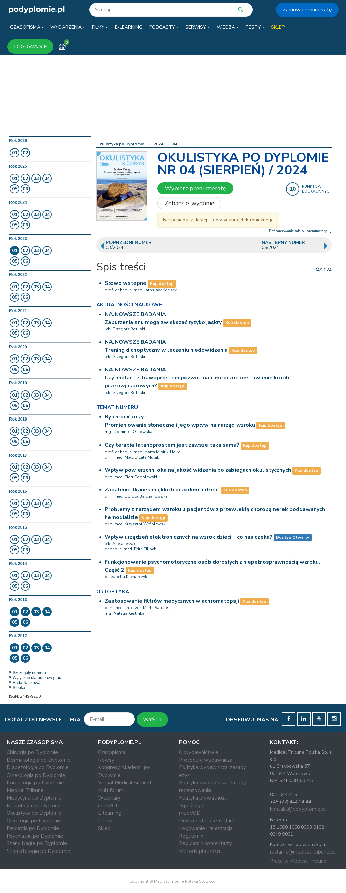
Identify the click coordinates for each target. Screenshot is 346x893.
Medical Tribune (25, 790)
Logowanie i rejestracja (206, 828)
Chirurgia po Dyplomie (32, 752)
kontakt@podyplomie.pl (298, 809)
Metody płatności (199, 851)
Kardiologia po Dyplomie (35, 782)
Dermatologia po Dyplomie (39, 760)
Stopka (19, 687)
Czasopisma (111, 752)
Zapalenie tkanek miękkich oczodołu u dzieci (162, 489)
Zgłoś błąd (191, 805)
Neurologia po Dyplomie (35, 805)
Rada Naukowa (26, 682)
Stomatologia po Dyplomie (38, 851)
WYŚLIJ (152, 719)
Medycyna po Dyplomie (34, 797)
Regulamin (191, 836)
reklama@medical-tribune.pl (302, 851)
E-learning (109, 813)
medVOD (109, 805)
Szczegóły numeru (29, 672)
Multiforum (110, 790)
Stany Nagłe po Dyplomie (37, 843)
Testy (105, 820)
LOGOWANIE (30, 46)
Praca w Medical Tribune (298, 861)
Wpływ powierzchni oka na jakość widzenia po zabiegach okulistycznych (198, 470)
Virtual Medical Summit (125, 782)
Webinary (109, 797)
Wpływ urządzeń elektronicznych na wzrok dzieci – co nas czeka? (188, 537)
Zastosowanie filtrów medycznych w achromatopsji (172, 601)
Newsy (106, 760)
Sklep (104, 828)
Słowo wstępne (125, 283)
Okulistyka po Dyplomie (120, 144)
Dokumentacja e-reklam (206, 820)
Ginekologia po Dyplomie (36, 775)
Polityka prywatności (203, 797)
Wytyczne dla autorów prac (37, 677)
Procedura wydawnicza (205, 760)
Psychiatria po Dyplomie (35, 836)
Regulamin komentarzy (205, 843)
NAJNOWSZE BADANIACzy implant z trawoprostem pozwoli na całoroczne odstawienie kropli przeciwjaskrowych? (197, 377)
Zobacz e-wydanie (189, 203)
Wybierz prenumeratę (195, 188)
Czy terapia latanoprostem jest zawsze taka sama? (172, 445)
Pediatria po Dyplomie (33, 828)
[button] (26, 27)
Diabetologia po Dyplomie (38, 767)
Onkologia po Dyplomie (34, 820)
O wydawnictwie (198, 752)
